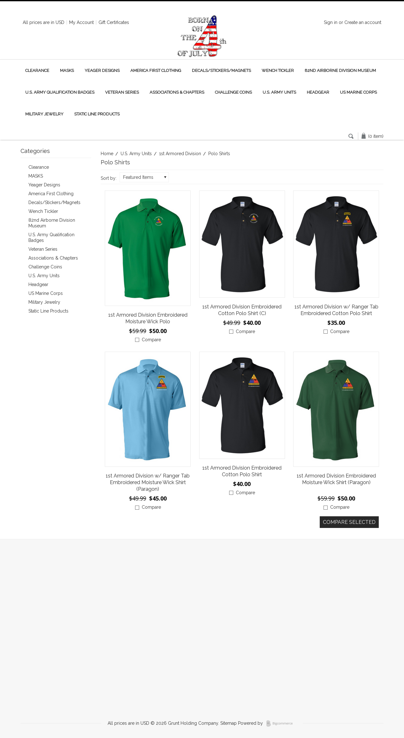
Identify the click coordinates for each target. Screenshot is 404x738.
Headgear (318, 92)
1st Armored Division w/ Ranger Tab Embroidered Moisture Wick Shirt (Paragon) (148, 482)
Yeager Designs (102, 70)
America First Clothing (155, 70)
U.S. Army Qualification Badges (59, 92)
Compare (151, 339)
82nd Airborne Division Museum (340, 70)
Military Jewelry (44, 114)
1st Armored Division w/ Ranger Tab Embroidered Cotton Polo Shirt (336, 310)
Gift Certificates (113, 22)
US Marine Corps (358, 92)
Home (107, 153)
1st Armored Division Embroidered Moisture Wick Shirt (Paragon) (336, 479)
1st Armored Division (180, 153)
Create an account (362, 22)
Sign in (330, 22)
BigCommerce (281, 723)
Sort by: (108, 178)
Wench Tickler (278, 70)
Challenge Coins (233, 92)
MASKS (67, 70)
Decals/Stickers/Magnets (221, 70)
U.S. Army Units (279, 92)
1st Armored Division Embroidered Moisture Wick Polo (147, 318)
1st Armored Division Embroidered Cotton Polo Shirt (242, 471)
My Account (81, 22)
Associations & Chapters (177, 92)
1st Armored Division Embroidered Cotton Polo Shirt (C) (242, 310)
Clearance (37, 70)
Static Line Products (97, 114)
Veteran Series (122, 92)
